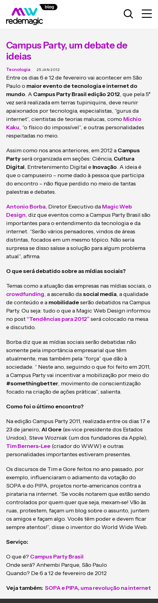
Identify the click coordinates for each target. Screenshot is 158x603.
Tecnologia (18, 69)
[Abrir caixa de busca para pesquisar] (128, 14)
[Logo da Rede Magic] (38, 14)
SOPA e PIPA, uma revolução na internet (97, 588)
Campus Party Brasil (57, 556)
